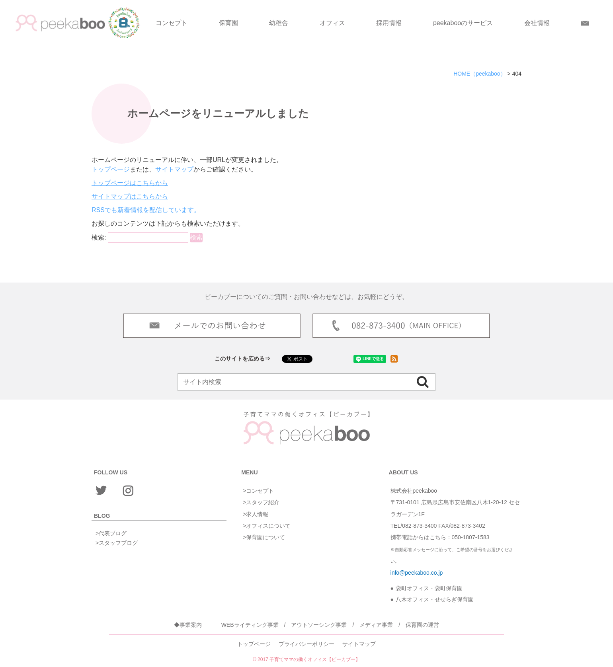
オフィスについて (268, 526)
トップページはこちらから (130, 182)
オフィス (332, 23)
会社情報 (537, 23)
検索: (99, 237)
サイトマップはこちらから (130, 196)
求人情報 (257, 514)
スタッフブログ (118, 543)
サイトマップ (174, 169)
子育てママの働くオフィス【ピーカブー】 (314, 659)
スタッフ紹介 (262, 502)
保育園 (228, 23)
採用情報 (389, 23)
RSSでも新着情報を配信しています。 (146, 210)
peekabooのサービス (463, 23)
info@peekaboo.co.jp (416, 572)
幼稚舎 (278, 23)
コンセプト (171, 23)
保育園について (265, 537)
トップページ (111, 169)
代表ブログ (113, 533)
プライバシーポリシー (306, 644)
